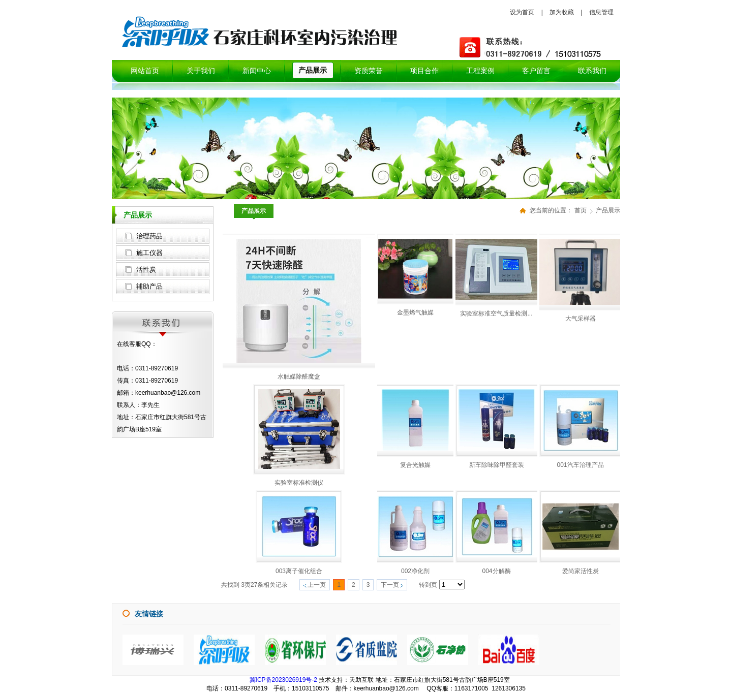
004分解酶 (496, 571)
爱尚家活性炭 (580, 571)
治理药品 (149, 236)
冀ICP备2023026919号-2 (283, 679)
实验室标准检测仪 (298, 482)
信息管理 (601, 12)
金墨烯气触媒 (415, 312)
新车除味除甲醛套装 (496, 464)
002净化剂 (415, 571)
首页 (580, 210)
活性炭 (146, 269)
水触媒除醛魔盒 (299, 376)
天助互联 (361, 679)
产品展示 (608, 210)
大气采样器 (580, 318)
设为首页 (522, 12)
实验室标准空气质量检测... (496, 313)
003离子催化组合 (299, 571)
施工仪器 (149, 253)
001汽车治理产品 (580, 464)
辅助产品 (149, 286)
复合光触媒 (415, 464)
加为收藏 (562, 12)
